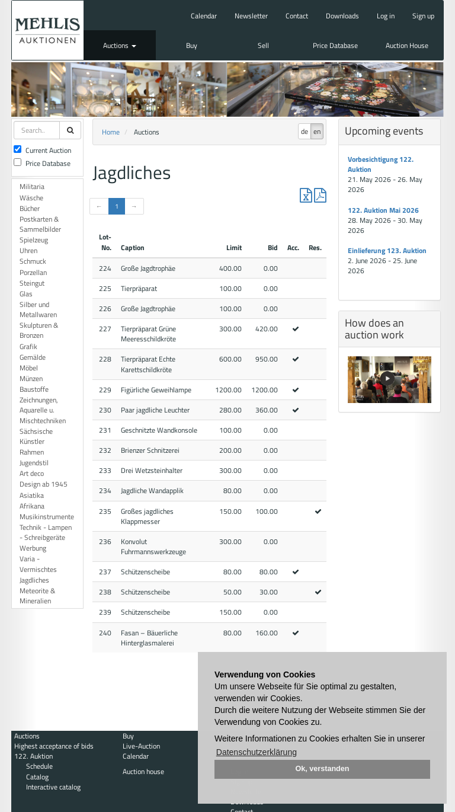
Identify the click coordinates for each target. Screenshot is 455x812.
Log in (386, 15)
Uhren (28, 250)
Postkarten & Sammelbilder (40, 224)
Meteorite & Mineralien (37, 595)
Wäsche (31, 197)
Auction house (143, 771)
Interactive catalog (53, 786)
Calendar (204, 15)
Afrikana (32, 506)
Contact (297, 15)
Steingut (32, 283)
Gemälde (33, 357)
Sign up (423, 15)
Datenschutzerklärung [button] (256, 752)
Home (111, 132)
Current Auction (42, 150)
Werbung (33, 548)
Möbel (29, 367)
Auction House (407, 45)
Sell (263, 45)
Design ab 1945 (44, 484)
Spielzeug (34, 239)
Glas (26, 293)
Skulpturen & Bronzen (39, 330)
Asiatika (32, 495)
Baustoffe (34, 389)
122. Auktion (33, 756)
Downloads (342, 15)
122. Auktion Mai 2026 (383, 210)
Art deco (32, 473)
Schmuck (33, 261)
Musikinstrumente (47, 516)
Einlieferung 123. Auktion (387, 250)
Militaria (32, 186)
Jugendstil (34, 462)
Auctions (119, 45)
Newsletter (251, 15)
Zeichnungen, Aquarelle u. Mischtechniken (43, 410)
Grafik (28, 346)
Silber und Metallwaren (38, 309)
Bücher (30, 208)
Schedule (39, 766)
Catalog (37, 776)
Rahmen (32, 452)
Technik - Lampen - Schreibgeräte (46, 532)
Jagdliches (34, 580)
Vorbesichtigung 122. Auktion (381, 164)
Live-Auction (141, 746)
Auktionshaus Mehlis (48, 30)
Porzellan (33, 272)
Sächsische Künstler (36, 436)
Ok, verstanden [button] (323, 769)
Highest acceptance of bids (54, 746)
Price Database (335, 45)
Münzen (31, 378)
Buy (191, 45)
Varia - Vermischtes (38, 563)
